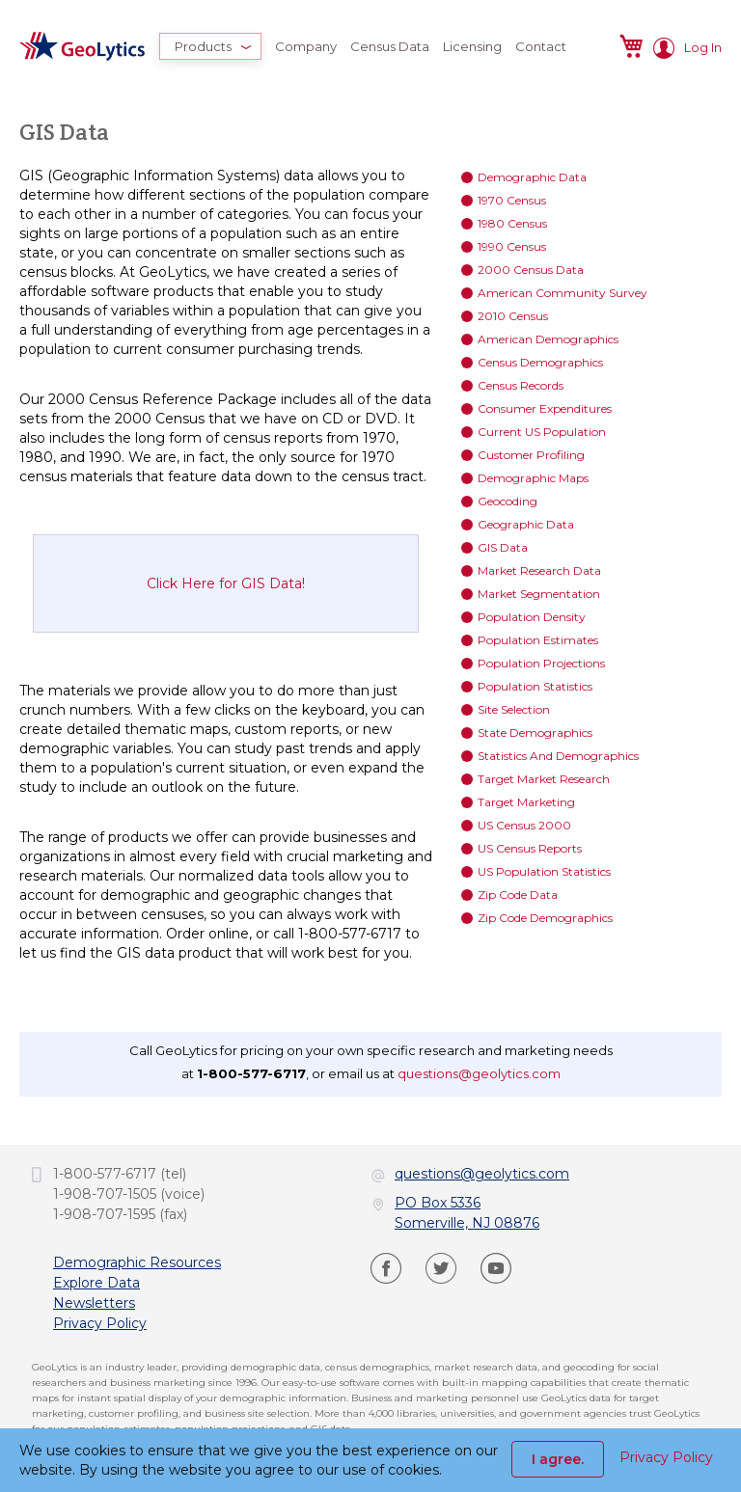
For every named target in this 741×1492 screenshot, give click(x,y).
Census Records (520, 385)
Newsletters (94, 1303)
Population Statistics (535, 686)
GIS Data (503, 547)
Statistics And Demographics (558, 755)
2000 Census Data (531, 269)
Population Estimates (538, 640)
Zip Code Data (518, 894)
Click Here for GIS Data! (226, 583)
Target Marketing (526, 802)
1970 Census (512, 200)
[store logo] (82, 46)
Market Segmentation (539, 593)
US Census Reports (530, 848)
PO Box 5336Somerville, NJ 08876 (467, 1213)
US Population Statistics (544, 871)
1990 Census (512, 246)
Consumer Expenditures (545, 408)
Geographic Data (526, 524)
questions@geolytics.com (479, 1073)
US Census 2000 (524, 825)
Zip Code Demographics (545, 917)
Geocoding (507, 501)
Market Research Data (539, 570)
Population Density (532, 617)
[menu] (366, 46)
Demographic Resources (137, 1262)
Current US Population (542, 431)
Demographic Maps (533, 478)
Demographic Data (532, 177)
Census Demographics (540, 362)
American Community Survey (562, 292)
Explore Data (96, 1282)
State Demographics (535, 732)
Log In (703, 47)
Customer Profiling (531, 455)
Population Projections (541, 663)
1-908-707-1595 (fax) (120, 1214)
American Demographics (548, 339)
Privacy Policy (100, 1323)
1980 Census (512, 223)
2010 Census (513, 316)
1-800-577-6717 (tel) (119, 1173)
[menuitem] (210, 46)
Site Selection (514, 709)
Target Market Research (544, 779)
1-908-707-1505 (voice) (129, 1194)
